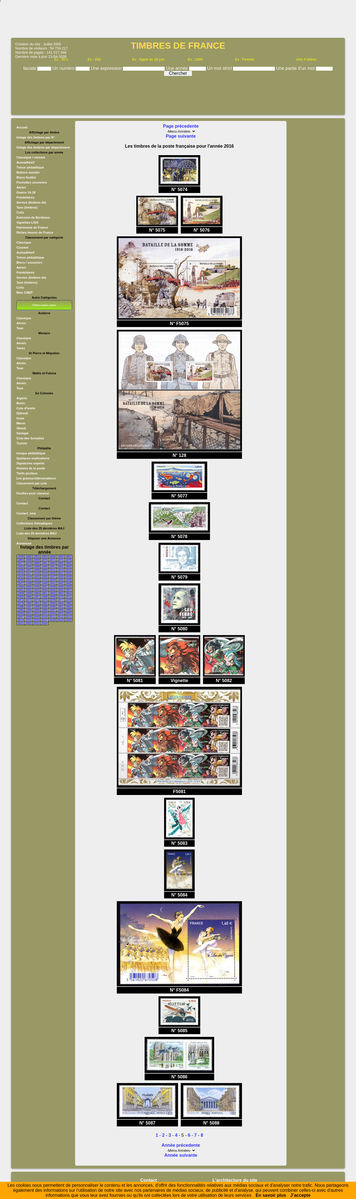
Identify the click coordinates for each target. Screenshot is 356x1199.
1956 (60, 589)
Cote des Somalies (30, 438)
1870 (44, 559)
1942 (60, 583)
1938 (29, 583)
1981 (36, 603)
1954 (44, 589)
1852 (36, 556)
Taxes (20, 348)
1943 (68, 583)
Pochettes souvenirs (31, 182)
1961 (44, 593)
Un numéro (64, 68)
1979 (21, 603)
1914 (60, 569)
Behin (20, 403)
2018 (52, 619)
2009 (36, 616)
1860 (60, 556)
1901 (52, 566)
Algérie (21, 398)
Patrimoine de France (32, 227)
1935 (60, 579)
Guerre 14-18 (25, 192)
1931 (29, 579)
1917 (29, 573)
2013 (68, 616)
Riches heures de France (34, 232)
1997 (52, 609)
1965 (21, 596)
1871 (52, 559)
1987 (29, 606)
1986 (21, 606)
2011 (52, 616)
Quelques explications (33, 458)
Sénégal (22, 433)
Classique (23, 242)
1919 (44, 573)
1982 (44, 603)
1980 (29, 603)
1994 (29, 609)
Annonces (23, 543)
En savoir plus (271, 1195)
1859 (52, 556)
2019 (60, 619)
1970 (60, 596)
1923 (21, 576)
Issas (20, 418)
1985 (68, 603)
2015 (29, 619)
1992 (68, 606)
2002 (36, 613)
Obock (21, 428)
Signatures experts (30, 463)
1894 (29, 566)
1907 (29, 569)
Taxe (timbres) (27, 207)
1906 (21, 569)
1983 (52, 603)
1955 (52, 589)
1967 (36, 596)
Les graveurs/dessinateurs (36, 478)
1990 (52, 606)
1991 (60, 606)
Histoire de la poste (30, 468)
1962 (52, 593)
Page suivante (181, 136)
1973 (29, 599)
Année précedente (181, 1145)
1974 (36, 599)
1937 (21, 583)
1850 (29, 556)
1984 (60, 603)
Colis (20, 212)
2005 (60, 613)
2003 (44, 613)
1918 (36, 573)
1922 (68, 573)
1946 (36, 586)
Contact (22, 503)
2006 (68, 613)
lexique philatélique (30, 453)
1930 (21, 579)
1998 (60, 609)
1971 (68, 596)
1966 (29, 596)
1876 (68, 559)
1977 (60, 599)
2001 (29, 613)
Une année (177, 68)
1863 (21, 559)
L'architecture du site (234, 1180)
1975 (44, 599)
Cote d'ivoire (25, 408)
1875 (60, 559)
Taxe (19, 328)
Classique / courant (30, 157)
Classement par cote (31, 483)
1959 (29, 593)
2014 (21, 619)
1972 (21, 599)
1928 (60, 576)
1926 (44, 576)
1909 (44, 569)
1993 (21, 609)
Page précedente (181, 126)
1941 (52, 583)
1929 (68, 576)
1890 (60, 563)
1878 (29, 563)
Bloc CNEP (24, 292)
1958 (21, 593)
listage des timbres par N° (35, 137)
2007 (21, 616)
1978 (68, 599)
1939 (36, 583)
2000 (21, 613)
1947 (44, 586)
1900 (44, 566)
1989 (44, 606)
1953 (36, 589)
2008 (29, 616)
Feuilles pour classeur (32, 493)
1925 (36, 576)
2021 (21, 623)
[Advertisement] (178, 20)
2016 (36, 619)
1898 (36, 566)
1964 (68, 593)
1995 (36, 609)
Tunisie (21, 443)
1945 (29, 586)
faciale (30, 68)
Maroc (21, 423)
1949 (60, 586)
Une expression (107, 68)
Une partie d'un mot (296, 68)
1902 (60, 566)
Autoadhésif (25, 162)
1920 (52, 573)
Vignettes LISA (27, 222)
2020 (68, 619)
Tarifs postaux (27, 473)
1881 (44, 563)
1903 (68, 566)
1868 (29, 559)
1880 (36, 563)
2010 (44, 616)
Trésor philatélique (30, 167)
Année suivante (180, 1155)
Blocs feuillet (26, 177)
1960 (36, 593)
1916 (21, 573)
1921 (60, 573)
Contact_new (26, 513)
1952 (29, 589)
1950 (68, 586)
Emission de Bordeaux (33, 217)
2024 (44, 623)
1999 (68, 609)
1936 (68, 579)
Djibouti (22, 413)
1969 (52, 596)
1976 (52, 599)
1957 (68, 589)
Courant (22, 247)
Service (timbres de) (31, 202)
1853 (44, 556)
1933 (44, 579)
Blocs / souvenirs (29, 262)
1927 (52, 576)
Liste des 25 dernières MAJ (36, 533)
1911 (52, 569)
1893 (21, 566)
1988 (36, 606)
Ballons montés (27, 172)
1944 (21, 586)
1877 (21, 563)
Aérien (21, 187)
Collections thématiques (34, 523)
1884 (52, 563)
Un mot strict (220, 68)
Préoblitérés (25, 197)
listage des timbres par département (43, 147)
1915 (68, 569)
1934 (52, 579)
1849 (21, 556)
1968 (44, 596)
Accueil (22, 127)
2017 (44, 619)
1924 (29, 576)
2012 (60, 616)
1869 (36, 559)
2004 (52, 613)
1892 (68, 563)
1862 (68, 556)
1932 (36, 579)
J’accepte (300, 1195)
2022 (29, 623)
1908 (36, 569)
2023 (36, 623)
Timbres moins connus (44, 305)
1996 (44, 609)
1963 (60, 593)
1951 (21, 589)
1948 (52, 586)
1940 (44, 583)
